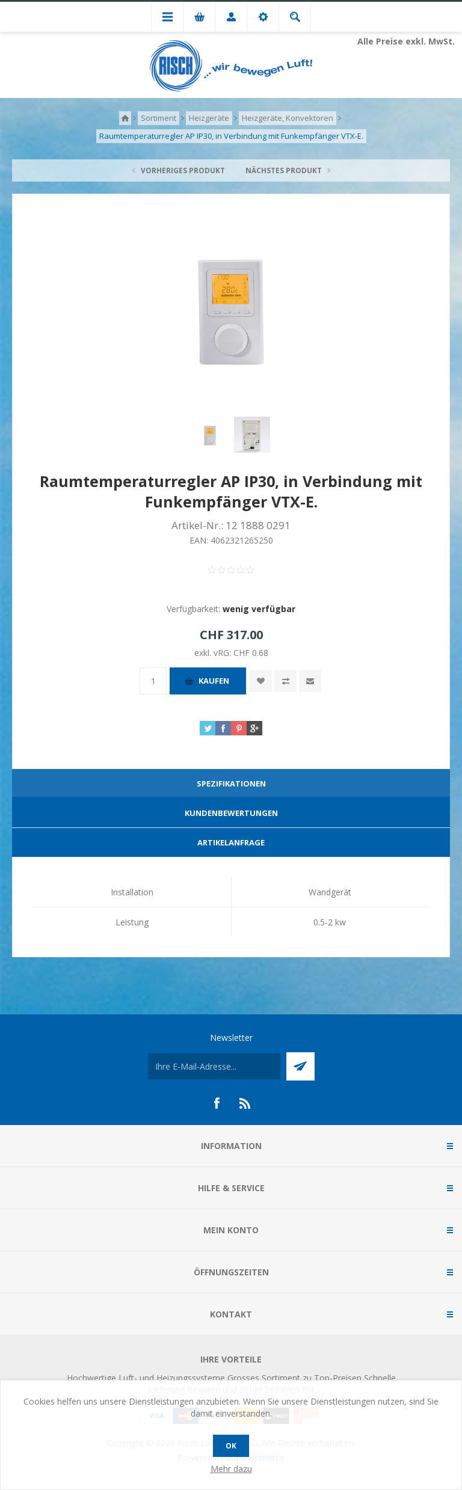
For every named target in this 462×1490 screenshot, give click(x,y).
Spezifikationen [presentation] (231, 783)
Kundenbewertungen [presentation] (231, 813)
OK (231, 1446)
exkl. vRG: (213, 652)
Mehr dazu (231, 1468)
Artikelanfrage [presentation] (231, 842)
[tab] (231, 784)
